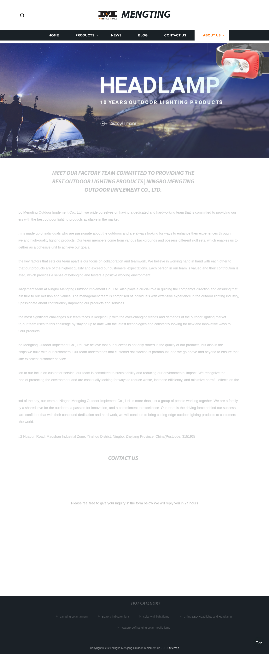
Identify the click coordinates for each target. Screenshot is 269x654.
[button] (22, 16)
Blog (143, 35)
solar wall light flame (157, 616)
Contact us (175, 35)
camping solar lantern (74, 616)
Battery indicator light (115, 616)
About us (212, 35)
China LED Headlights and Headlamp (208, 616)
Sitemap (174, 648)
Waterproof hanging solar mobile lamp (146, 627)
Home (54, 35)
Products (84, 35)
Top (259, 642)
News (116, 35)
